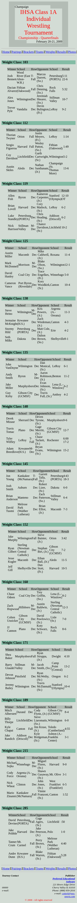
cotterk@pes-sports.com (68, 895)
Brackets (28, 51)
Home (6, 51)
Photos (72, 51)
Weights (50, 51)
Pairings (16, 51)
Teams (40, 51)
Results (61, 51)
